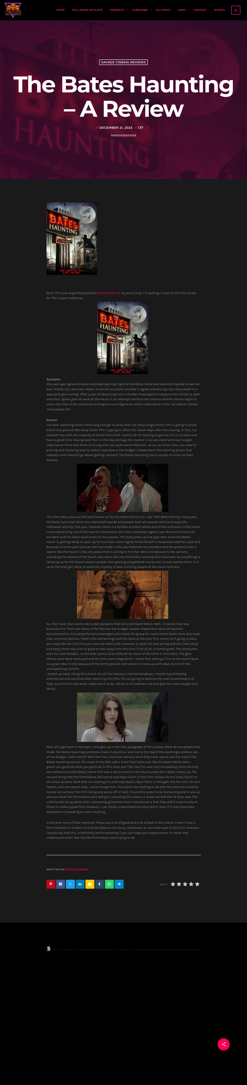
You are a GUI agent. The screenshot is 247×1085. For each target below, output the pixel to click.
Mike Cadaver (77, 869)
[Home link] (13, 10)
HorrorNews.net (109, 293)
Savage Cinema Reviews (123, 62)
